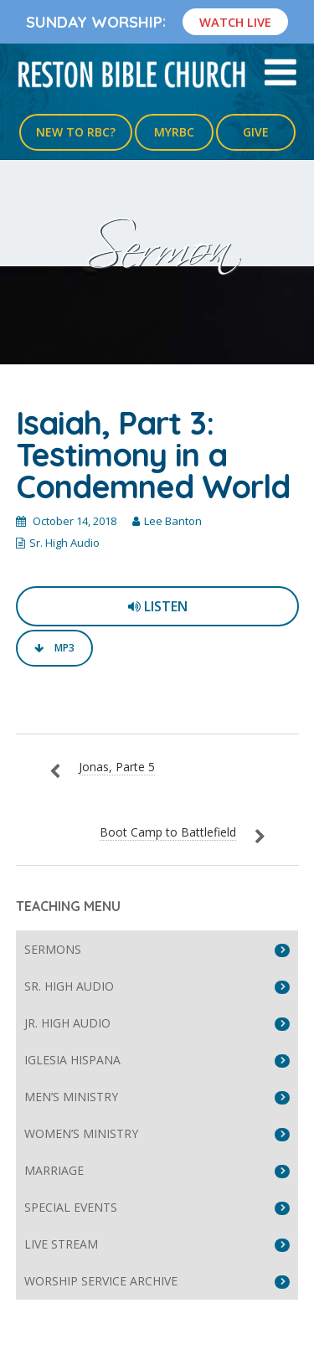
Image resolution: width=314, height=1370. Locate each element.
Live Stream (61, 1244)
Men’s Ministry (71, 1097)
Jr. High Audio (67, 1023)
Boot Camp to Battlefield (168, 832)
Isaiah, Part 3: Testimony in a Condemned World (153, 455)
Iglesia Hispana (72, 1060)
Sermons (52, 949)
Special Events (70, 1207)
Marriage (54, 1170)
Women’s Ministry (81, 1133)
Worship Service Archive (101, 1281)
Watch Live (235, 21)
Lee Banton (173, 520)
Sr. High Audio (64, 542)
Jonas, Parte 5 (117, 767)
